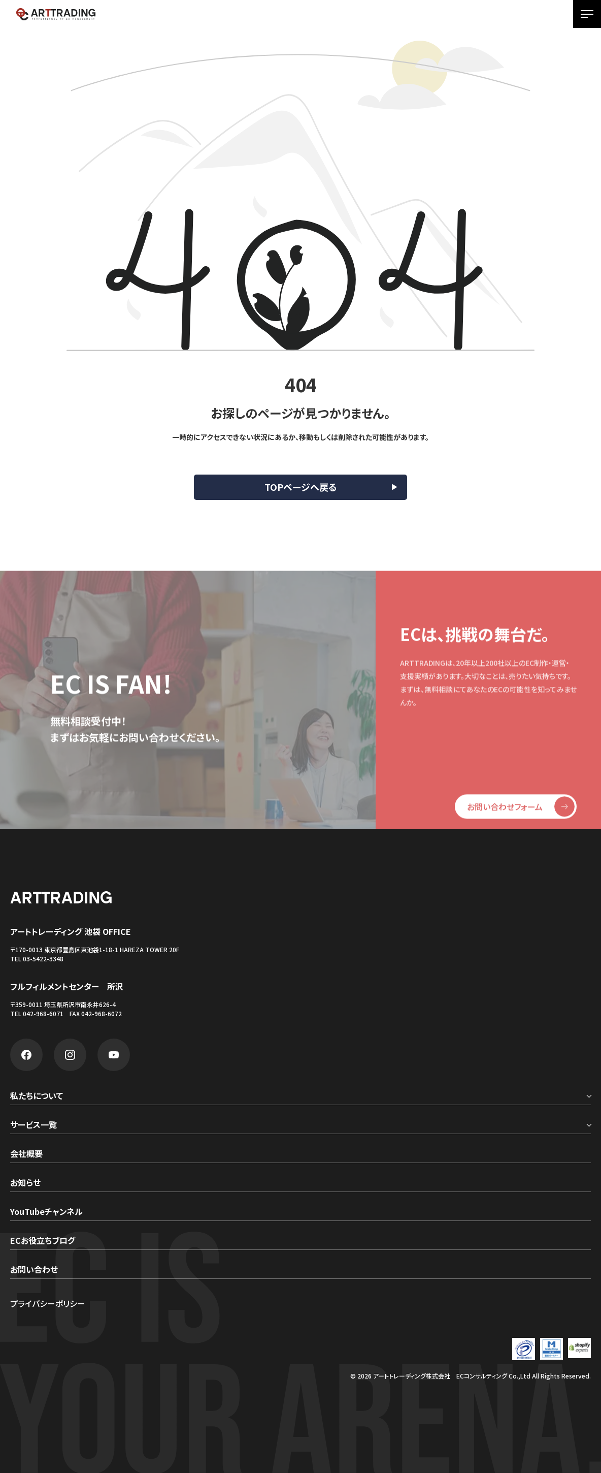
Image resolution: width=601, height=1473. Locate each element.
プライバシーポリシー (47, 1303)
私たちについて (36, 1096)
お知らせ (25, 1183)
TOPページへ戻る (300, 486)
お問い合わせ (34, 1270)
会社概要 (26, 1154)
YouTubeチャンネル (46, 1212)
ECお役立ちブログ (42, 1241)
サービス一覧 (33, 1125)
